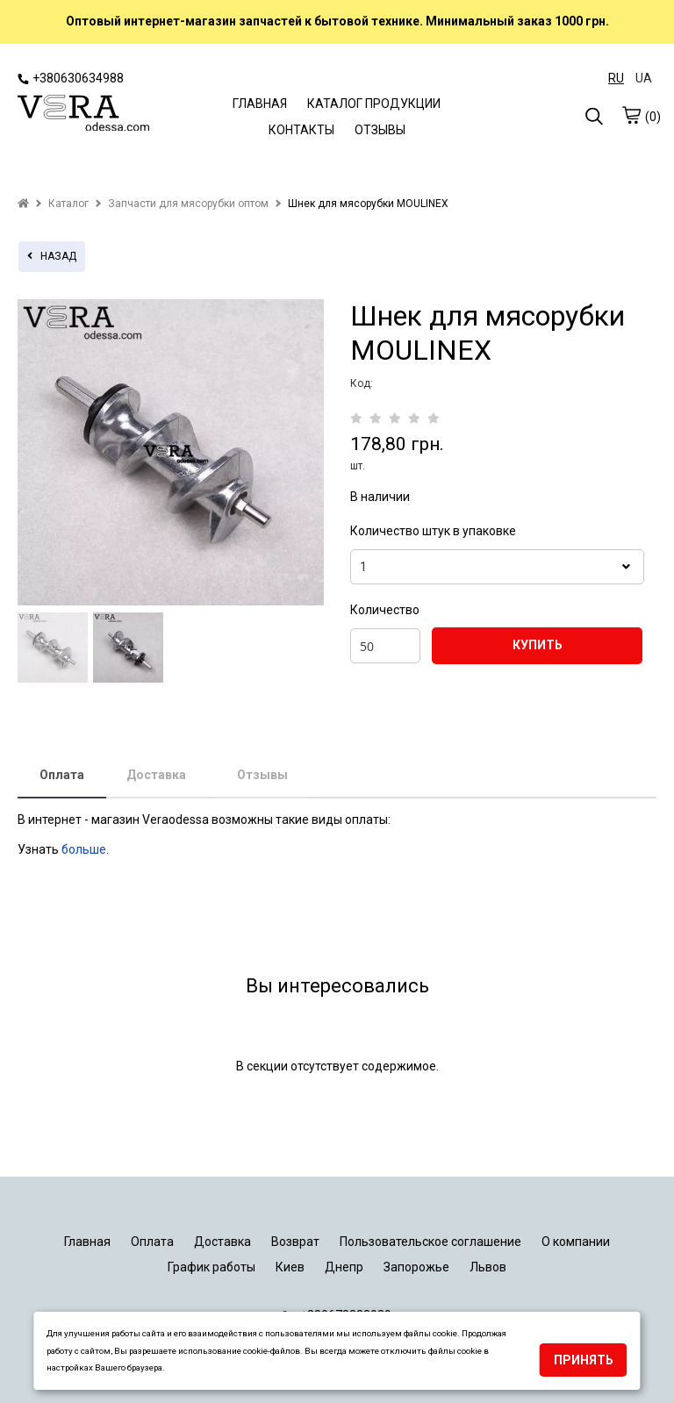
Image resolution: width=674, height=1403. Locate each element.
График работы (211, 1267)
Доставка (156, 775)
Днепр (344, 1267)
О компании (575, 1242)
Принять (583, 1360)
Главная (87, 1242)
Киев (290, 1267)
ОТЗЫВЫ (380, 130)
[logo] (83, 115)
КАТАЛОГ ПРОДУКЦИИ (374, 104)
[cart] (631, 115)
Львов (488, 1267)
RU (616, 78)
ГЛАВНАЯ (260, 104)
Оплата (61, 775)
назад (51, 256)
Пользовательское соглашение (430, 1242)
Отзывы (262, 775)
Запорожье (416, 1267)
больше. (86, 849)
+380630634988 (71, 78)
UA (643, 78)
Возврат (295, 1242)
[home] (23, 203)
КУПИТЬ (538, 645)
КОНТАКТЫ (301, 130)
